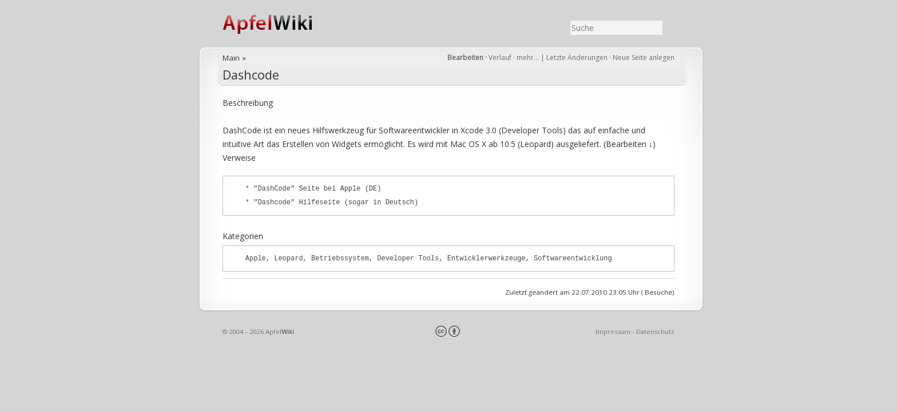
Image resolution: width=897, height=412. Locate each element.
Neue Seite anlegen (643, 57)
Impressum (613, 331)
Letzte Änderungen (577, 57)
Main (231, 58)
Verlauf (500, 57)
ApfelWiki (280, 23)
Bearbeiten (465, 57)
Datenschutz (655, 331)
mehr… (529, 57)
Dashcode (251, 74)
